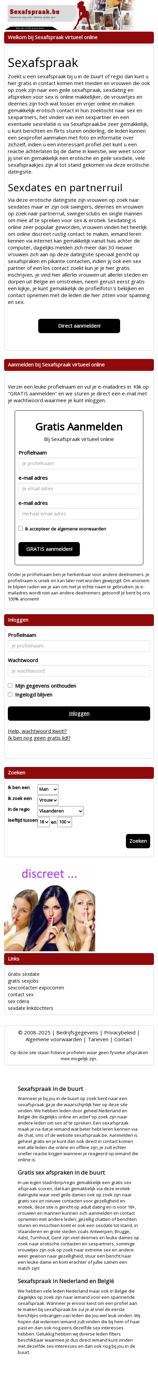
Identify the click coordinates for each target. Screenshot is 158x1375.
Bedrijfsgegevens (77, 1032)
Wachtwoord (23, 660)
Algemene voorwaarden (54, 1039)
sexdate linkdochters (30, 1008)
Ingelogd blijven (32, 694)
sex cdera (18, 1001)
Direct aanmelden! (79, 325)
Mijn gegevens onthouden (44, 685)
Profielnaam (32, 452)
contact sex (20, 994)
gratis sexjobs (23, 981)
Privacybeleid (119, 1032)
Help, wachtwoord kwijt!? (37, 730)
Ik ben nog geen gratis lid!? (39, 737)
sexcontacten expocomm (36, 987)
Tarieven (98, 1039)
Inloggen (79, 713)
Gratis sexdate (24, 974)
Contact (123, 1039)
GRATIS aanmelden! (49, 548)
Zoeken (138, 840)
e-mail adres (33, 477)
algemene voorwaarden (81, 529)
